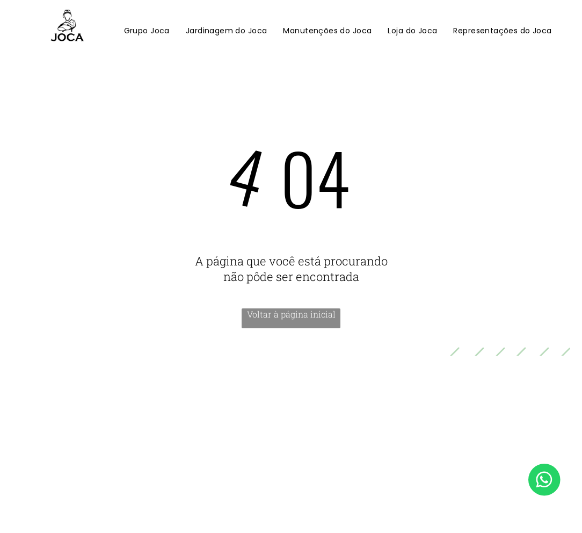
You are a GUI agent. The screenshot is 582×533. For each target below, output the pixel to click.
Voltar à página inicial (291, 314)
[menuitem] (147, 31)
